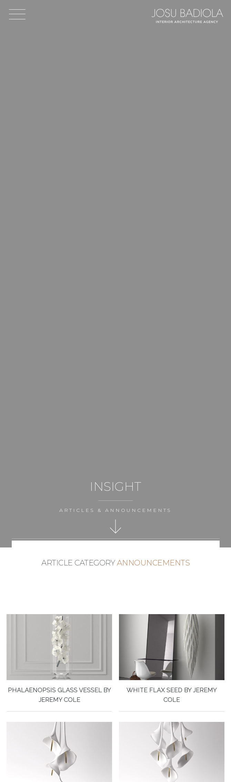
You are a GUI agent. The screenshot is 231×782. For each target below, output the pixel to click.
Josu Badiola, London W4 (188, 15)
